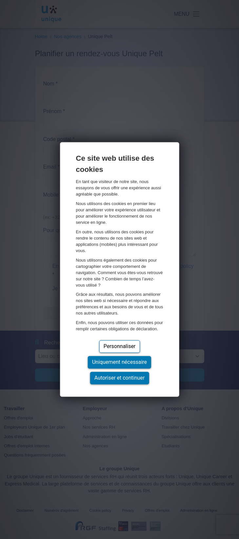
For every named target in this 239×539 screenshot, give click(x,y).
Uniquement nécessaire (119, 362)
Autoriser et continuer (119, 378)
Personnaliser (120, 346)
